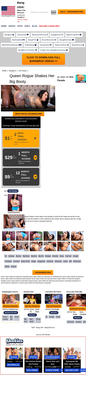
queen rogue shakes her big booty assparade (15, 276)
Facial (58, 317)
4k (46, 317)
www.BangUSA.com (8, 16)
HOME (4, 71)
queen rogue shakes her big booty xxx (40, 276)
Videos (11, 26)
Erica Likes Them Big (74, 292)
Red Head (31, 320)
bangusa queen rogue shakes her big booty (41, 281)
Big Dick (34, 256)
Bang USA (39, 327)
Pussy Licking (5, 318)
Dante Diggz (37, 310)
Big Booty (26, 256)
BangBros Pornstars (27, 50)
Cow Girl (68, 256)
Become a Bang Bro (49, 26)
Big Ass (18, 256)
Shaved (13, 266)
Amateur (11, 256)
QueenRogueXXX (14, 212)
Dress (17, 317)
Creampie (8, 261)
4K (6, 256)
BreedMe (71, 357)
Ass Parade (23, 71)
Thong (38, 319)
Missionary (77, 261)
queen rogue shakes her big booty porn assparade (35, 283)
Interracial (58, 261)
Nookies (14, 357)
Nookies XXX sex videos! (14, 345)
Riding (7, 266)
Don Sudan (75, 313)
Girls (27, 26)
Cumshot (16, 261)
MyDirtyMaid (18, 40)
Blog (34, 26)
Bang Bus (32, 315)
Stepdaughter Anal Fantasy (12, 292)
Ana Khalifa (55, 309)
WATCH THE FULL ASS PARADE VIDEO (28, 114)
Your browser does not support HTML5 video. (28, 98)
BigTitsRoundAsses (12, 45)
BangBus (9, 35)
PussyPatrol (46, 45)
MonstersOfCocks (40, 35)
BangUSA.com (50, 327)
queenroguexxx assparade (63, 281)
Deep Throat (25, 261)
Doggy (33, 261)
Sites (20, 26)
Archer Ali (32, 310)
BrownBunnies (49, 40)
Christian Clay (13, 309)
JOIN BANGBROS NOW (43, 272)
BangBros (12, 71)
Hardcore (50, 261)
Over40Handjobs (52, 357)
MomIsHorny (78, 45)
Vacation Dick (29, 292)
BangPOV (33, 40)
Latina (65, 261)
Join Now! (73, 27)
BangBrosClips (66, 40)
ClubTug (33, 357)
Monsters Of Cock (11, 312)
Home (4, 26)
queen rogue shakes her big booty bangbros (66, 278)
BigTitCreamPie (73, 35)
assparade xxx (15, 283)
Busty (62, 256)
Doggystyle (41, 261)
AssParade (23, 35)
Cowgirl (75, 256)
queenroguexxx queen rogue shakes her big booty (37, 278)
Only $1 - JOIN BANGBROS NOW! (71, 12)
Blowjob (48, 256)
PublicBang (31, 45)
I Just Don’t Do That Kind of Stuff (57, 292)
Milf (70, 261)
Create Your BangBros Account (54, 50)
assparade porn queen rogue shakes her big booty (68, 276)
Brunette (55, 256)
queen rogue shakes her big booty (11, 278)
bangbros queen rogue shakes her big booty (14, 281)
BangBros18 (57, 35)
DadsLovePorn (61, 45)
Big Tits (40, 256)
